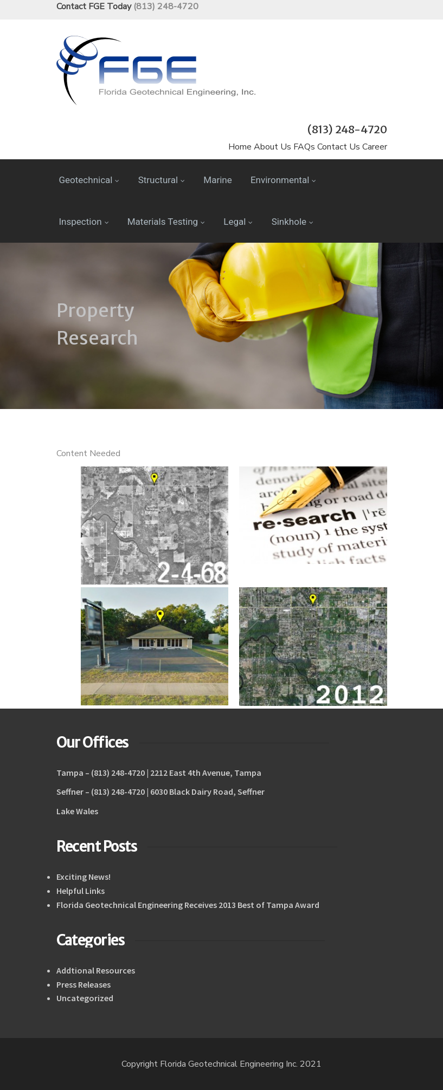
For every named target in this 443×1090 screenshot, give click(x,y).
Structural (161, 179)
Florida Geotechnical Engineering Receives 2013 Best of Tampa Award (187, 904)
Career (374, 147)
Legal (238, 221)
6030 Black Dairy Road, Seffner (207, 791)
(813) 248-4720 (165, 6)
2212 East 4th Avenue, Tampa (205, 772)
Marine (217, 179)
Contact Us (338, 147)
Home (240, 147)
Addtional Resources (95, 970)
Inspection (84, 221)
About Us (272, 147)
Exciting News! (83, 876)
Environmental (283, 179)
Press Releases (83, 984)
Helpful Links (80, 890)
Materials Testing (166, 221)
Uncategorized (84, 997)
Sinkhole (292, 221)
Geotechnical (89, 179)
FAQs (304, 147)
